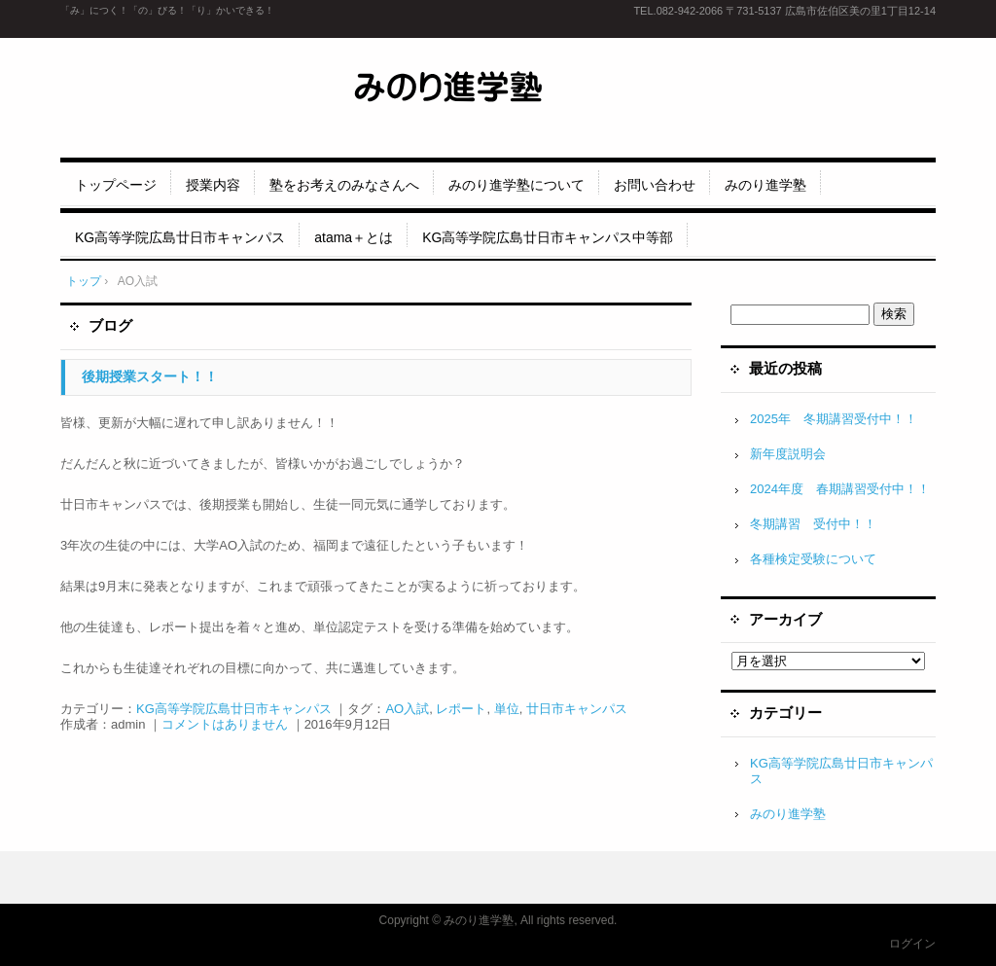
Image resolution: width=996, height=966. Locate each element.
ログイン (912, 943)
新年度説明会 (788, 454)
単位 (506, 708)
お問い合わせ (654, 185)
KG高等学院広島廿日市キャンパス (180, 237)
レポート (461, 708)
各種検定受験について (813, 559)
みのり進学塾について (516, 185)
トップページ (116, 185)
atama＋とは (353, 237)
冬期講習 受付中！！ (813, 524)
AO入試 (407, 708)
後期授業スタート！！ (150, 376)
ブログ (110, 325)
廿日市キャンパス (576, 708)
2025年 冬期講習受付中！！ (833, 418)
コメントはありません (224, 724)
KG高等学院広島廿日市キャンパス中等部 (547, 237)
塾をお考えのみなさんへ (344, 185)
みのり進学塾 (765, 185)
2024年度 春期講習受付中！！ (840, 489)
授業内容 (213, 185)
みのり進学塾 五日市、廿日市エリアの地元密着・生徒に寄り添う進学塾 (498, 93)
